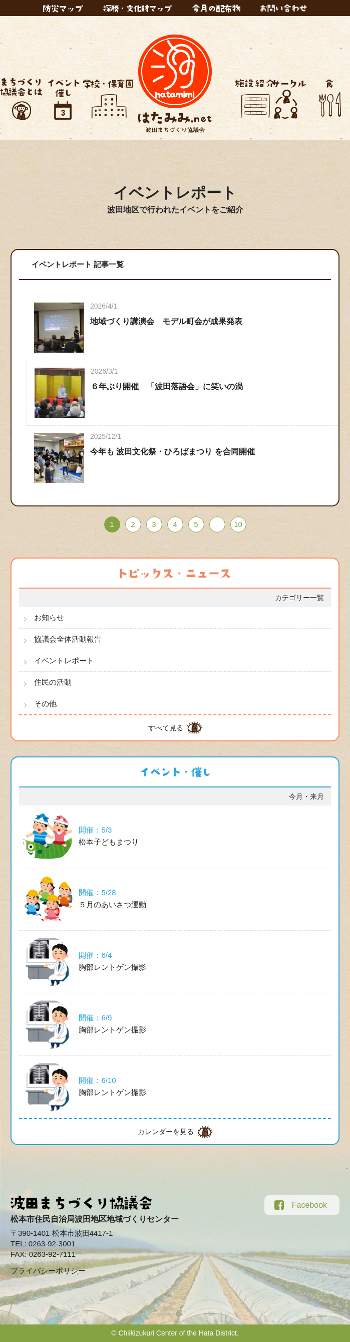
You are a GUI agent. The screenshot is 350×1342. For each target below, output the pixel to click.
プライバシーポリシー (48, 1270)
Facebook (300, 1205)
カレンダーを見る (166, 1132)
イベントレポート (64, 660)
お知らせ (49, 617)
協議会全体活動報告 (68, 639)
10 (238, 524)
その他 (45, 703)
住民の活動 (53, 682)
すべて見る (165, 728)
